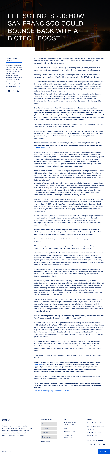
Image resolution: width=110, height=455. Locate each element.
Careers (67, 428)
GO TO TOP (103, 451)
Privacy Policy (69, 432)
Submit (43, 441)
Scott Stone (38, 364)
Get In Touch (95, 441)
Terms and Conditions (68, 436)
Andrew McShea (40, 147)
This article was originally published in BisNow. (51, 391)
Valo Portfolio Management (70, 424)
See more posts (11, 87)
